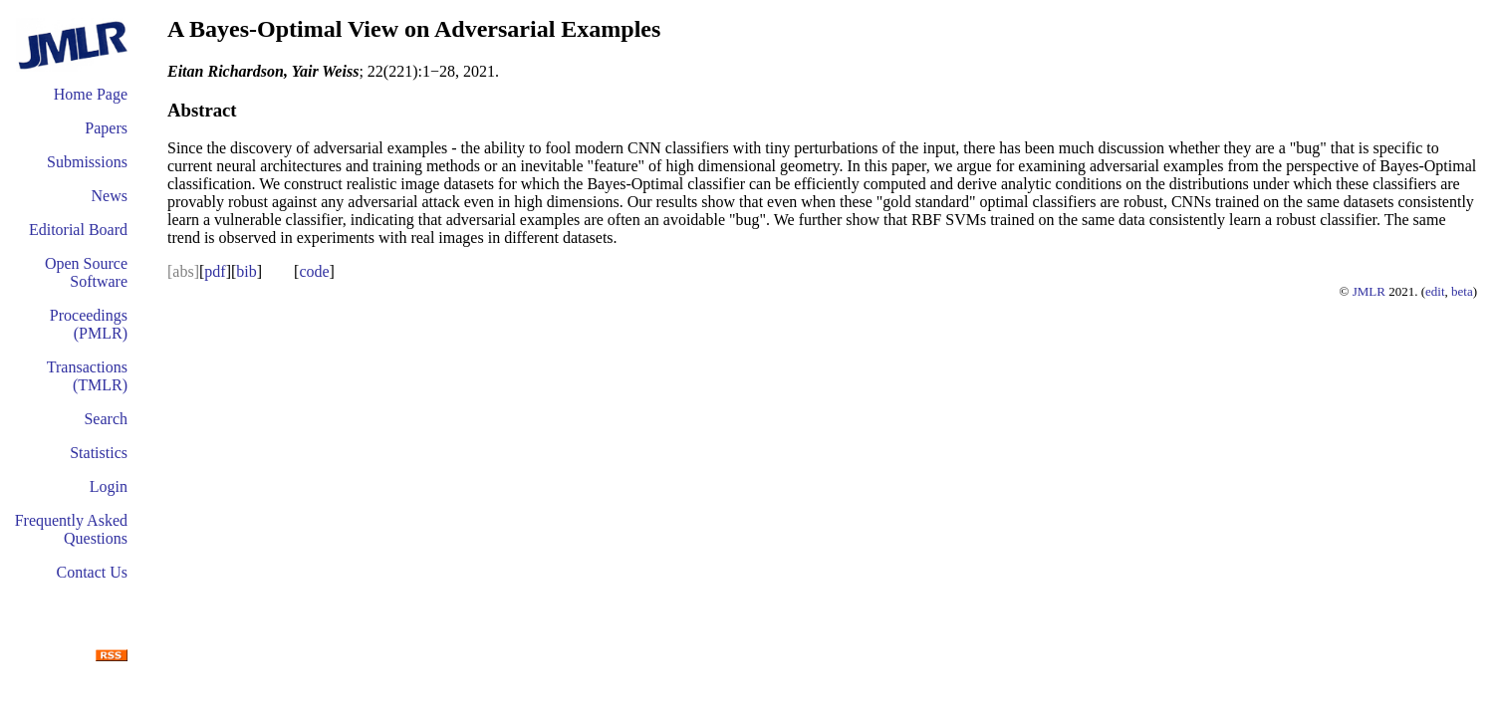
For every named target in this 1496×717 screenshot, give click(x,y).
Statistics (98, 452)
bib (246, 271)
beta (1462, 291)
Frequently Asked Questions (71, 529)
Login (108, 486)
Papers (106, 128)
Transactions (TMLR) (87, 375)
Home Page (90, 94)
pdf (214, 271)
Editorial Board (78, 229)
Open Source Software (86, 272)
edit (1435, 291)
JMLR (1369, 291)
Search (105, 418)
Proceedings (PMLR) (88, 324)
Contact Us (91, 572)
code (314, 271)
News (109, 195)
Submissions (87, 161)
